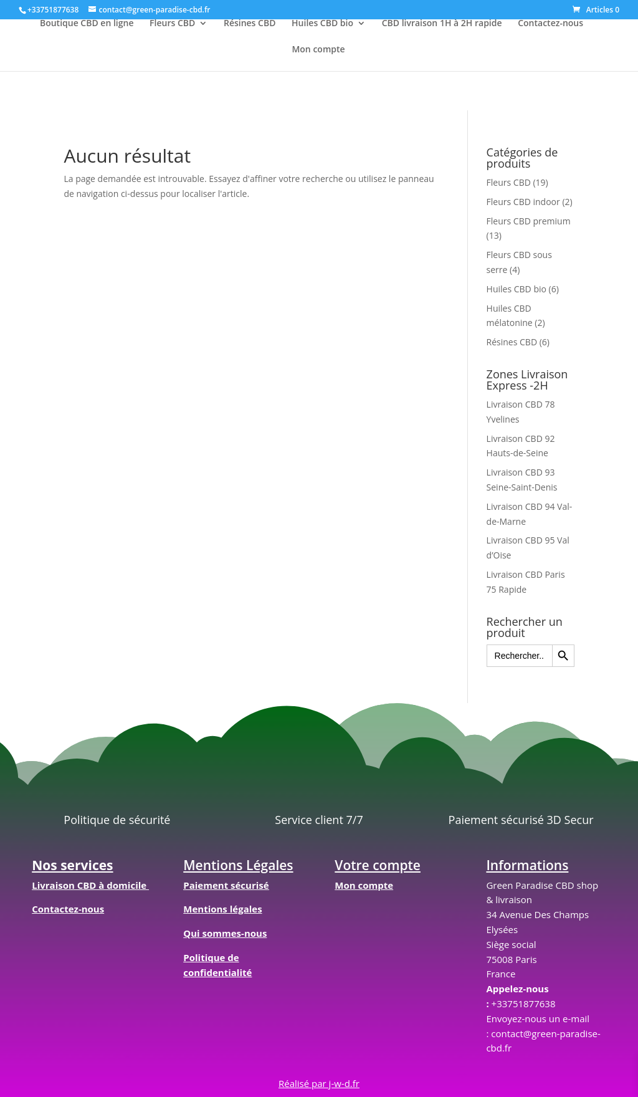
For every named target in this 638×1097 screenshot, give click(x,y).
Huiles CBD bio (322, 24)
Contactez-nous (550, 24)
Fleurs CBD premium (529, 221)
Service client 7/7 (319, 819)
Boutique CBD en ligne (87, 24)
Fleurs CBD (172, 24)
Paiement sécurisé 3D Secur (521, 819)
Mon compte (318, 50)
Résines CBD (250, 24)
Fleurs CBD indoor (523, 202)
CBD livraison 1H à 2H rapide (442, 24)
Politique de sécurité (117, 819)
